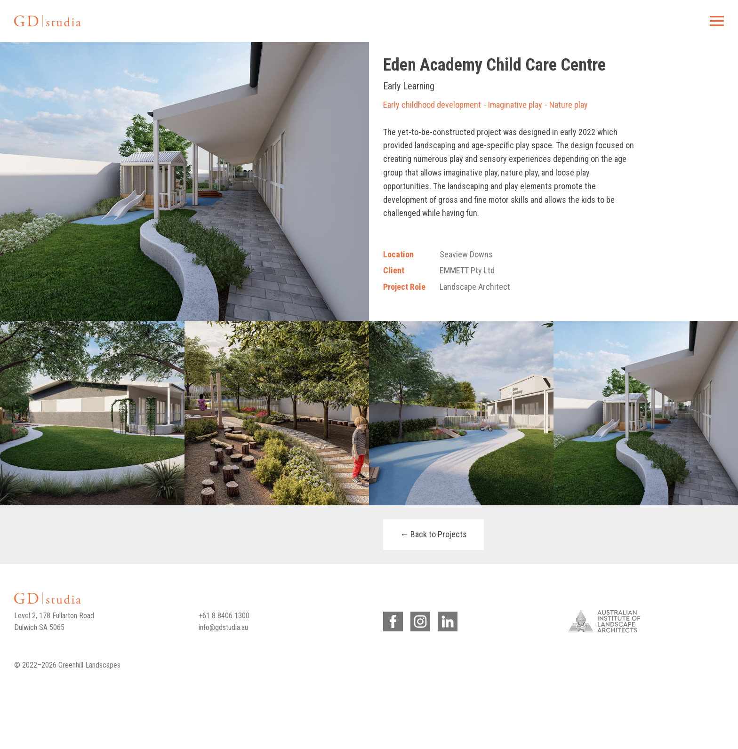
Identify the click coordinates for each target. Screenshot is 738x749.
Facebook (391, 620)
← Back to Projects (433, 534)
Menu (715, 21)
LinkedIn (446, 620)
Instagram (418, 620)
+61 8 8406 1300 (224, 615)
